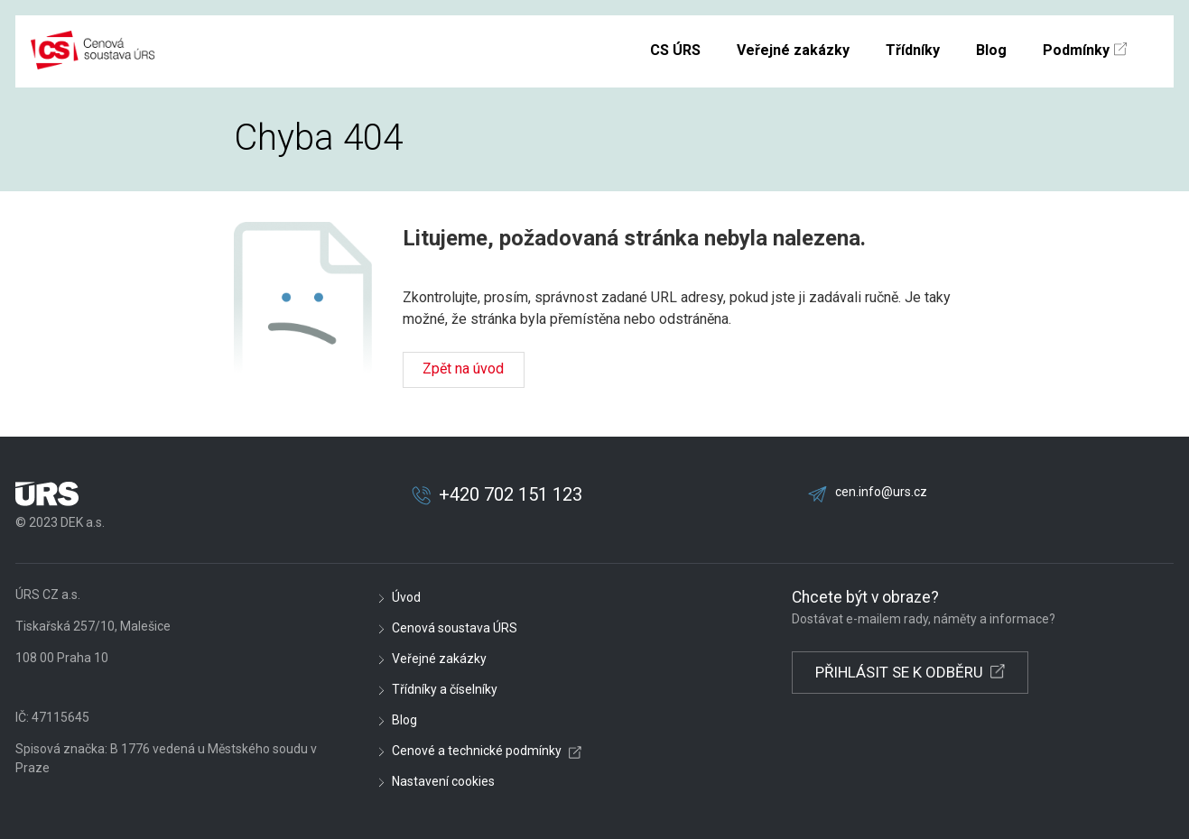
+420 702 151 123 (510, 494)
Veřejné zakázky (439, 658)
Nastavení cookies (443, 781)
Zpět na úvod (463, 368)
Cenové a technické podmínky (477, 750)
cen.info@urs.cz (881, 491)
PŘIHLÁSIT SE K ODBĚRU (899, 672)
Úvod (406, 597)
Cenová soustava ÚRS (454, 628)
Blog (404, 720)
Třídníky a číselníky (444, 689)
